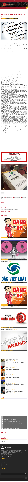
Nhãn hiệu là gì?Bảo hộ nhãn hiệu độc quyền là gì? (6, 329)
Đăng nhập (5, 209)
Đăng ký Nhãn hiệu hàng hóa (8, 18)
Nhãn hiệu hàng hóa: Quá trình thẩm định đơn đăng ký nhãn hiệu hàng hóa (9, 351)
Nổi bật (2, 356)
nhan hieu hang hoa (9, 197)
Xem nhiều (2, 357)
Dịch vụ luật (3, 462)
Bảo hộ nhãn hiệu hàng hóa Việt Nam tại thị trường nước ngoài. (8, 238)
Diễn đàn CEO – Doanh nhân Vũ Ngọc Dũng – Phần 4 (12, 366)
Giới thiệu (3, 460)
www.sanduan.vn (7, 159)
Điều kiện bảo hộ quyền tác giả (4, 261)
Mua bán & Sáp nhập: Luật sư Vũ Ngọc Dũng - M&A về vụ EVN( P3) (14, 391)
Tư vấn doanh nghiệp (5, 464)
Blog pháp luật (4, 461)
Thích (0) (2, 192)
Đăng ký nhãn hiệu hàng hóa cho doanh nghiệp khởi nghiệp (7, 306)
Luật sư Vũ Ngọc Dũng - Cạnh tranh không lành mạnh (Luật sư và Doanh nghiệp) (16, 387)
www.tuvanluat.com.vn (20, 159)
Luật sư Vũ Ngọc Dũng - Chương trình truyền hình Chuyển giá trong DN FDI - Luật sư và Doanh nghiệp (16, 381)
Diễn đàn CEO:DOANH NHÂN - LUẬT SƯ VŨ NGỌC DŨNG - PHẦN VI (12, 421)
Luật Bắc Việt (3, 441)
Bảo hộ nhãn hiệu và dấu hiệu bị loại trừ (5, 284)
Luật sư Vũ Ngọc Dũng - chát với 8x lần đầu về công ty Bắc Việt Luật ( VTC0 (13, 423)
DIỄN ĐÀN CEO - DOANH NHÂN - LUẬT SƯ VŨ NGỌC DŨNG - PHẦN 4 (14, 373)
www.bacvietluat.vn (13, 159)
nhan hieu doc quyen (16, 197)
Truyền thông (3, 465)
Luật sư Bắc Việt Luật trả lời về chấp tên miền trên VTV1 (13, 369)
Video (2, 466)
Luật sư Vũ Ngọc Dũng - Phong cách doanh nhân (12, 359)
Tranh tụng (3, 463)
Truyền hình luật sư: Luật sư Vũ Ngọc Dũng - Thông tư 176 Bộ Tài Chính (15, 362)
